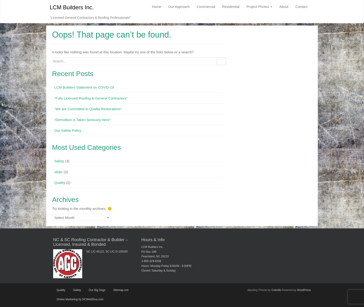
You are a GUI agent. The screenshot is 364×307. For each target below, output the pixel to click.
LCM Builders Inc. (72, 7)
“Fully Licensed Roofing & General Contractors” (90, 98)
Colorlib (276, 290)
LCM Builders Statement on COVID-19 (84, 87)
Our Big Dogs (97, 290)
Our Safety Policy (67, 130)
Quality (59, 183)
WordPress (304, 290)
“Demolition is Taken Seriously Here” (82, 120)
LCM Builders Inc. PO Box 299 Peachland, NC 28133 (155, 251)
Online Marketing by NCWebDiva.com (80, 299)
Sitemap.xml (120, 290)
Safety (59, 161)
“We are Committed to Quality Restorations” (88, 109)
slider (58, 172)
